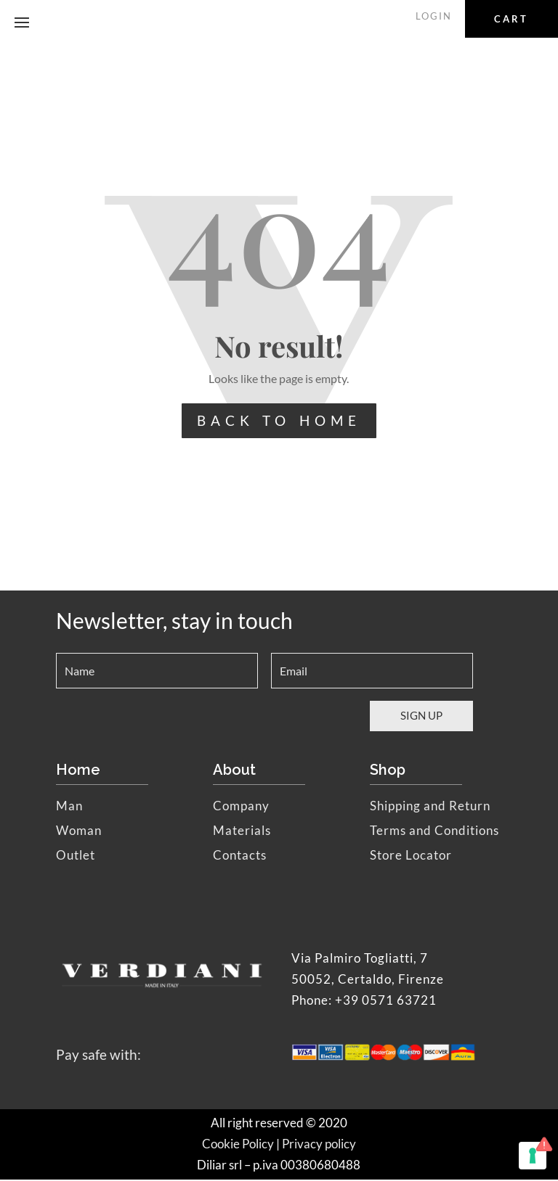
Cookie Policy (238, 1145)
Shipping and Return (430, 807)
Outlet (75, 856)
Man (69, 807)
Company (241, 807)
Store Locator (411, 856)
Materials (242, 831)
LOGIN (436, 16)
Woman (79, 831)
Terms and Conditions (434, 831)
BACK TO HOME (279, 421)
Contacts (240, 856)
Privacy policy (319, 1145)
